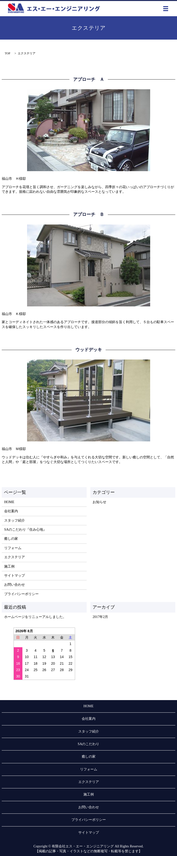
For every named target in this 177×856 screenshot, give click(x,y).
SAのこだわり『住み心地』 (25, 529)
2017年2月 (100, 617)
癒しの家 (11, 539)
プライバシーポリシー (21, 594)
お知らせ (99, 502)
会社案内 (11, 511)
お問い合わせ (14, 584)
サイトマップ (14, 575)
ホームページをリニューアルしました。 (35, 617)
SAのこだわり (88, 744)
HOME (9, 502)
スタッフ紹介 (14, 520)
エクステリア (14, 557)
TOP (7, 53)
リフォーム (12, 548)
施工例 (9, 566)
